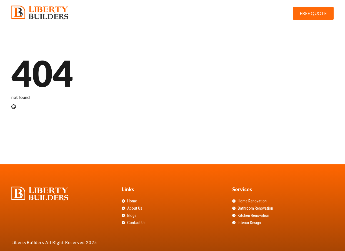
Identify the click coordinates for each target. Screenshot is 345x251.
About (203, 13)
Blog (251, 13)
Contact (275, 13)
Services (228, 13)
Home (180, 13)
